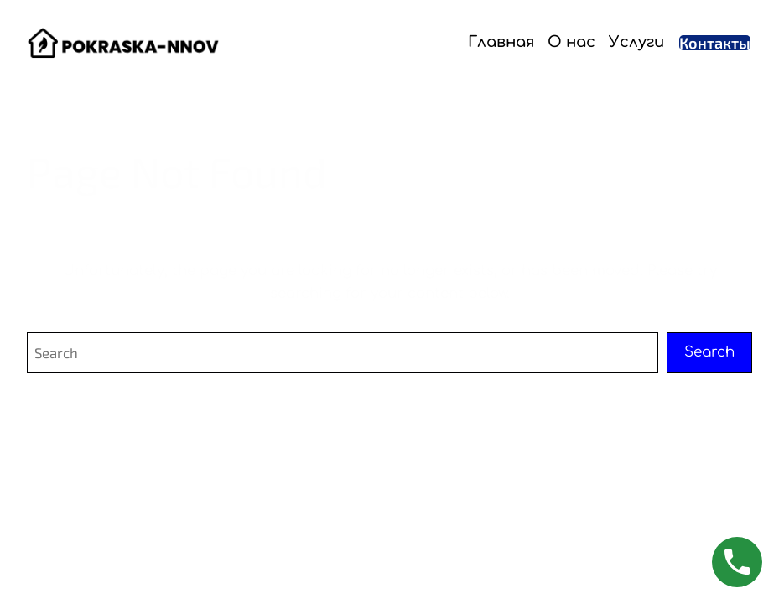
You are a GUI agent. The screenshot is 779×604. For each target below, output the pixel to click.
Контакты (714, 43)
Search (709, 352)
